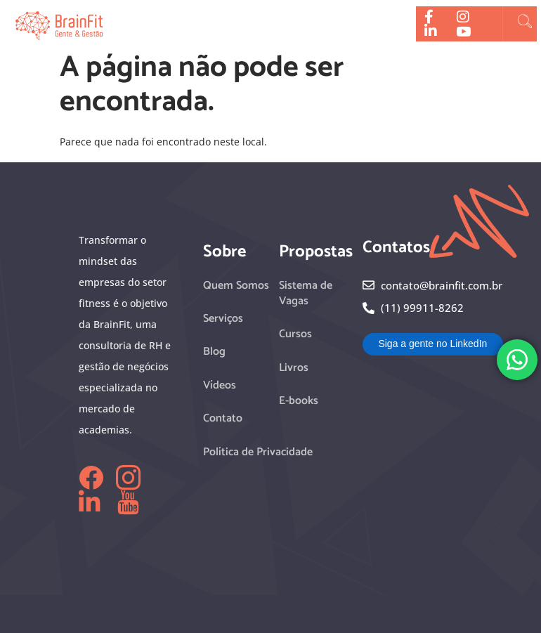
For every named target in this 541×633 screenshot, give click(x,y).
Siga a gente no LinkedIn (432, 343)
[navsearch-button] (525, 24)
